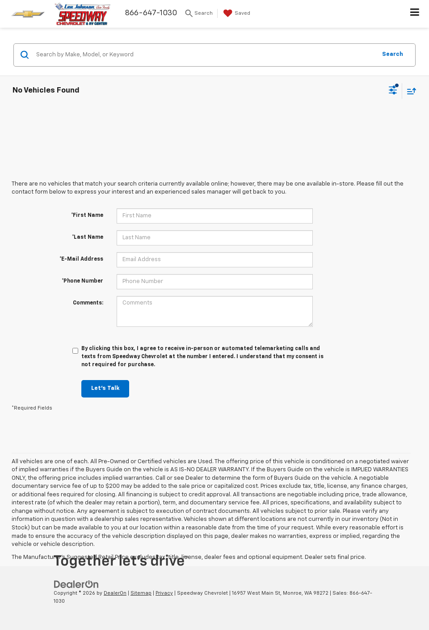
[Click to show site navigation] (415, 14)
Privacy (164, 593)
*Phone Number (82, 281)
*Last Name (87, 237)
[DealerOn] (76, 584)
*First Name (87, 215)
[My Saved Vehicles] (235, 13)
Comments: (88, 303)
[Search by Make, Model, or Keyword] (204, 55)
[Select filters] (393, 91)
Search (392, 54)
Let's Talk (105, 388)
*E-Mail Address (81, 259)
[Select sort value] (409, 91)
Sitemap (140, 593)
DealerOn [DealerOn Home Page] (115, 593)
